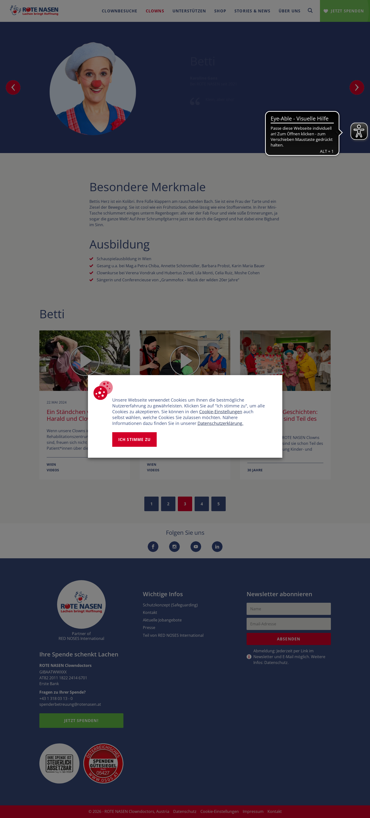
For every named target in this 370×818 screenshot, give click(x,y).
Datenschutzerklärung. (220, 423)
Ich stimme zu (134, 439)
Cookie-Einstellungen (220, 411)
